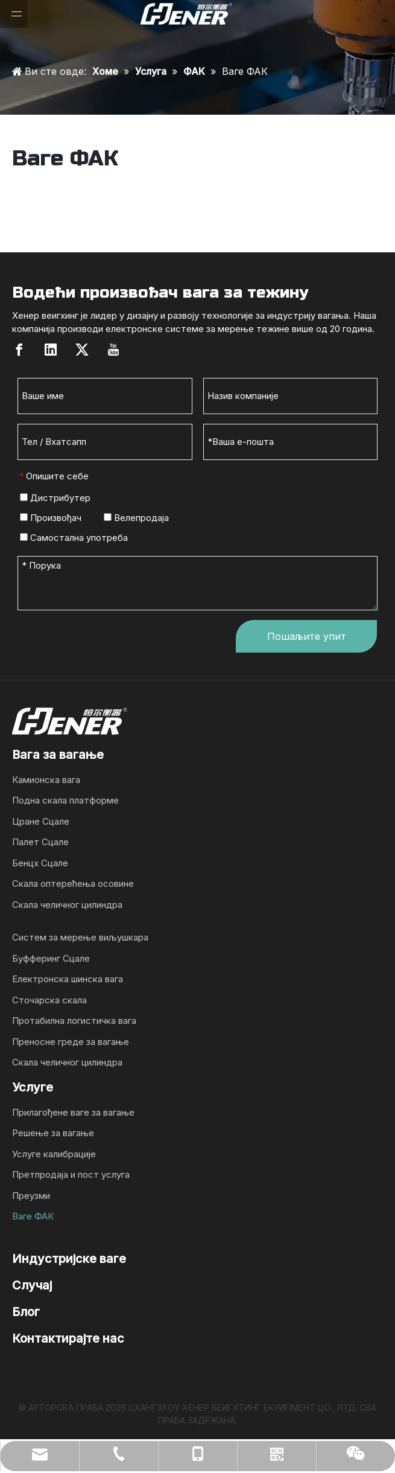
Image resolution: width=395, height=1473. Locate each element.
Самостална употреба (74, 537)
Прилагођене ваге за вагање (73, 1112)
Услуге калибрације (54, 1154)
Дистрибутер (55, 497)
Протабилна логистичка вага (74, 1020)
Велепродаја (136, 517)
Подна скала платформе (65, 800)
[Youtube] (113, 349)
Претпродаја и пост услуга (71, 1174)
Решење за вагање (53, 1133)
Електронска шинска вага (67, 979)
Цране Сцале (40, 821)
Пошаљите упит (306, 636)
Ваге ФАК (33, 1216)
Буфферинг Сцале (51, 958)
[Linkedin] (50, 349)
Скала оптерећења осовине (73, 883)
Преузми (31, 1195)
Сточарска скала (49, 1000)
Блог (26, 1312)
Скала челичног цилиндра (67, 904)
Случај (32, 1285)
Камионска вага (46, 779)
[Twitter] (82, 349)
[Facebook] (19, 349)
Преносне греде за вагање (70, 1041)
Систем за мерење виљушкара (80, 937)
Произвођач (50, 517)
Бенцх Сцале (40, 863)
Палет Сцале (40, 842)
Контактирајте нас (68, 1338)
